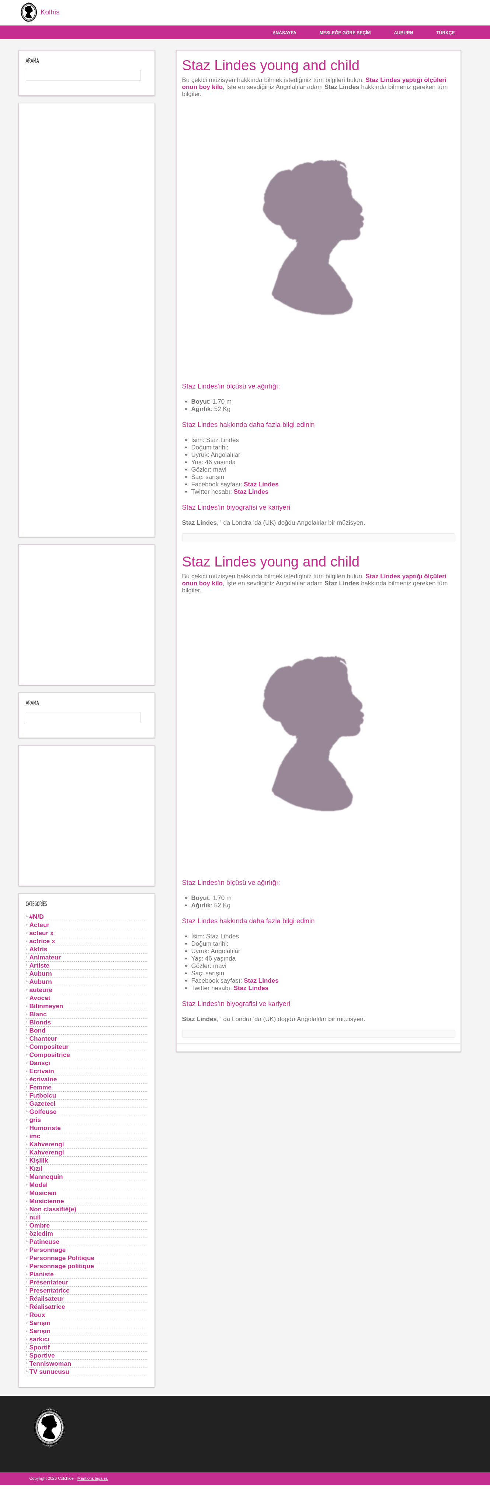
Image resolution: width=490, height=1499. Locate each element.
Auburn (403, 32)
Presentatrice (49, 1289)
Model (38, 1184)
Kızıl (36, 1167)
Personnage (47, 1249)
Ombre (39, 1224)
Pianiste (41, 1273)
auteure (40, 989)
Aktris (38, 948)
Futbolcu (42, 1094)
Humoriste (45, 1127)
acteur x (41, 932)
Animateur (45, 956)
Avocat (40, 997)
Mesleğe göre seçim (345, 32)
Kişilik (38, 1159)
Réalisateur (46, 1297)
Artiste (39, 964)
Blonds (40, 1021)
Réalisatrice (47, 1306)
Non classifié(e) (53, 1208)
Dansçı (40, 1062)
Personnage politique (61, 1265)
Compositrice (49, 1054)
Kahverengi (46, 1143)
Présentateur (49, 1281)
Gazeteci (42, 1102)
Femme (40, 1086)
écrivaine (43, 1078)
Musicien (43, 1192)
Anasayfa (284, 32)
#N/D (36, 916)
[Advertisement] (86, 319)
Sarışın (40, 1322)
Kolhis (38, 12)
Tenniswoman (50, 1362)
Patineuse (44, 1241)
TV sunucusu (49, 1371)
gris (35, 1119)
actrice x (42, 940)
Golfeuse (43, 1111)
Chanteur (43, 1037)
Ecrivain (41, 1070)
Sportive (42, 1354)
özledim (41, 1232)
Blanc (38, 1013)
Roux (37, 1314)
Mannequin (46, 1176)
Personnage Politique (62, 1257)
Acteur (39, 924)
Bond (37, 1029)
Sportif (39, 1346)
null (35, 1216)
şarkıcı (39, 1338)
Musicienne (46, 1200)
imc (35, 1135)
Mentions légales (92, 1477)
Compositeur (49, 1046)
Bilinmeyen (46, 1005)
